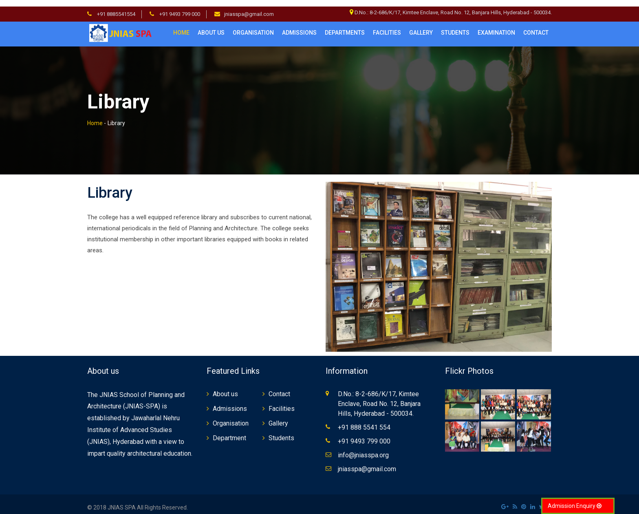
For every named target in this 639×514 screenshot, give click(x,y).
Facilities (282, 402)
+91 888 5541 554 (364, 420)
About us (211, 26)
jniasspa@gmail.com (249, 7)
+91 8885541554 (115, 7)
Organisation (253, 26)
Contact (279, 387)
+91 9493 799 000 (179, 7)
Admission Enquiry (575, 506)
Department (229, 431)
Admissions (299, 26)
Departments (345, 26)
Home (181, 26)
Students (281, 431)
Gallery (421, 26)
